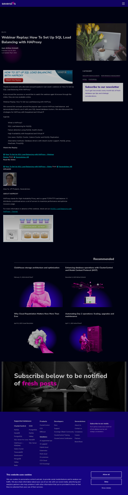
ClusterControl (20, 426)
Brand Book (79, 442)
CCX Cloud (43, 460)
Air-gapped (43, 444)
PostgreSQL (93, 79)
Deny (106, 482)
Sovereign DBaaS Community (64, 432)
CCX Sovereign (45, 464)
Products (43, 421)
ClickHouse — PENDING (18, 444)
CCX (30, 426)
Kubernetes (43, 451)
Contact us (78, 428)
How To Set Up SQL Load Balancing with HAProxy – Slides (28, 166)
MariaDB (17, 433)
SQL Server (33, 443)
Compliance (78, 432)
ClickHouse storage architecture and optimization (36, 267)
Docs (55, 425)
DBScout (43, 432)
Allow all (106, 474)
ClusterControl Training (62, 435)
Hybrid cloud (44, 447)
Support (57, 428)
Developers (58, 421)
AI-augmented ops (46, 441)
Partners (77, 438)
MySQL (85, 79)
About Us (78, 425)
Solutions (43, 437)
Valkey (16, 462)
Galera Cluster (19, 449)
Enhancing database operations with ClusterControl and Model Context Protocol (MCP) (89, 269)
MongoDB (17, 459)
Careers (77, 435)
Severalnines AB (22, 157)
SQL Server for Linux (21, 440)
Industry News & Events (91, 76)
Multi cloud (43, 454)
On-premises (44, 457)
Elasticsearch (18, 455)
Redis (16, 465)
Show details (106, 488)
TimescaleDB (18, 452)
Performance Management (110, 76)
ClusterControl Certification (63, 438)
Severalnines (80, 421)
